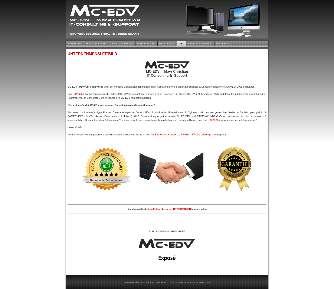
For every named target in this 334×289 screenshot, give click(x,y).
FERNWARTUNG (146, 43)
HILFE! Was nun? (96, 43)
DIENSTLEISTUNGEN (122, 43)
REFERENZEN (167, 43)
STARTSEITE (75, 43)
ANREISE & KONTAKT (200, 43)
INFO (181, 43)
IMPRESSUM (223, 43)
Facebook (214, 120)
